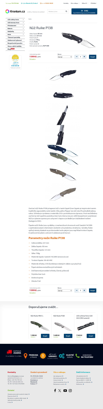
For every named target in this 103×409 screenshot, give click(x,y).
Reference (79, 384)
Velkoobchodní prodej (14, 400)
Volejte (12, 3)
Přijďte (29, 3)
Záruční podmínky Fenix (60, 382)
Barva (59, 54)
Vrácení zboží (57, 380)
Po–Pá (46, 3)
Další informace (83, 372)
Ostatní (11, 390)
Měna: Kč (84, 3)
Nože (30, 19)
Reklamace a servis (59, 384)
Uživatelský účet (81, 376)
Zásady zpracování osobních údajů (18, 394)
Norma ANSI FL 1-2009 (82, 380)
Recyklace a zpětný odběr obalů (17, 398)
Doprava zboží (12, 396)
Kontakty (66, 3)
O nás (9, 402)
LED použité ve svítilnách (83, 382)
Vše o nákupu (74, 3)
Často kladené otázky (82, 378)
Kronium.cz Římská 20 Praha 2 (34, 382)
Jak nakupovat (57, 376)
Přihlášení (93, 3)
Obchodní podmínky (59, 378)
